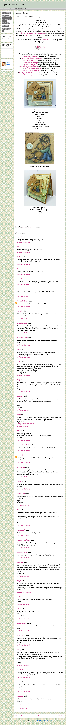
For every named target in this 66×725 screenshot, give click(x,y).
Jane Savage (21, 279)
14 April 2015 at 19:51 (23, 441)
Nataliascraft (21, 530)
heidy (18, 431)
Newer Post (19, 716)
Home (4, 8)
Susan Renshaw (22, 455)
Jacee (19, 415)
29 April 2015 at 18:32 (23, 678)
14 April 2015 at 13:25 (23, 345)
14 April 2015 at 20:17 (23, 477)
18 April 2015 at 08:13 (23, 666)
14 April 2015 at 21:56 (23, 536)
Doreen (19, 269)
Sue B (19, 362)
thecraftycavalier (22, 323)
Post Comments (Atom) (44, 721)
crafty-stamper (22, 623)
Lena (18, 510)
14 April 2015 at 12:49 (23, 319)
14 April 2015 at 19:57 (23, 451)
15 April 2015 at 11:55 (23, 619)
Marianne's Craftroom (23, 540)
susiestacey (21, 467)
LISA (27, 35)
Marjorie (19, 380)
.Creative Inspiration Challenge (29, 67)
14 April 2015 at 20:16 (23, 463)
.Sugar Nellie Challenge (30, 56)
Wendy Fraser (21, 670)
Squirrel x (20, 237)
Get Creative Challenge (31, 62)
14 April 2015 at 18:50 (23, 426)
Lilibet (18, 609)
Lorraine (19, 481)
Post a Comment (21, 708)
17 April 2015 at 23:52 (23, 645)
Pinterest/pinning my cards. (20, 8)
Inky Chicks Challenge (29, 65)
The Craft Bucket (22, 301)
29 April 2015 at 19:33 (23, 692)
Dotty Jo (20, 257)
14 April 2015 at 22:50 (23, 558)
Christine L (20, 396)
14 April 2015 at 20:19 (23, 489)
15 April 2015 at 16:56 (23, 631)
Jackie (19, 597)
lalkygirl (19, 581)
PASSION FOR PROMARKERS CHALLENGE (32, 33)
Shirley (19, 649)
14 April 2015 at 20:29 (23, 505)
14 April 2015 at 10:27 (23, 253)
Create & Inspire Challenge (31, 71)
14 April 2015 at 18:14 (23, 410)
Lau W (19, 289)
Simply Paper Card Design (25, 424)
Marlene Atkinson (22, 552)
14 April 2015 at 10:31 (23, 265)
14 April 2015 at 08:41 (23, 243)
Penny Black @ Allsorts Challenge (31, 58)
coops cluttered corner (12, 4)
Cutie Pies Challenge (29, 60)
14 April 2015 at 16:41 (23, 376)
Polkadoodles (45, 39)
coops (8, 62)
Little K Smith (21, 635)
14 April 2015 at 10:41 (23, 275)
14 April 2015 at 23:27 (23, 576)
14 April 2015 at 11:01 (23, 285)
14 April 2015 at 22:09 (23, 548)
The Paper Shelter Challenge (27, 73)
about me (10, 8)
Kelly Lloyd (20, 696)
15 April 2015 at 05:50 (23, 593)
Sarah (19, 349)
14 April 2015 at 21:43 (23, 526)
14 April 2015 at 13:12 (23, 333)
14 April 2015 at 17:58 (23, 392)
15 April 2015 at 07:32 (23, 605)
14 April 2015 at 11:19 (23, 297)
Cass (18, 682)
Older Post (60, 716)
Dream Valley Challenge (30, 75)
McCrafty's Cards (22, 337)
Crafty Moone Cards (23, 445)
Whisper (19, 247)
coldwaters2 (21, 493)
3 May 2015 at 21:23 (23, 704)
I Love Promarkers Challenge (32, 69)
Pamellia (19, 311)
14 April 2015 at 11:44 (23, 307)
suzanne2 (20, 562)
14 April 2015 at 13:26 (23, 357)
